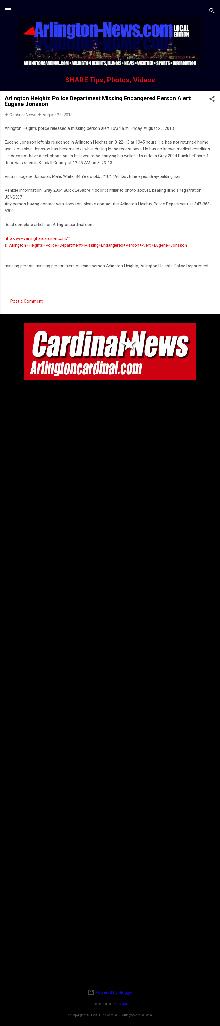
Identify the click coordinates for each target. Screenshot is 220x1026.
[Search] (212, 11)
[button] (212, 99)
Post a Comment (26, 301)
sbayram (123, 1004)
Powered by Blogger (110, 992)
